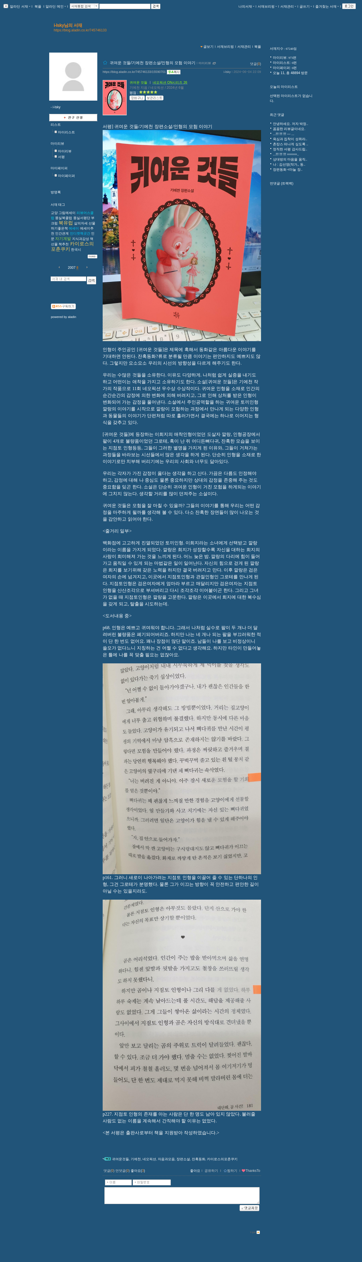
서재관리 (288, 6)
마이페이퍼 (59, 168)
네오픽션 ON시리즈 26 (170, 83)
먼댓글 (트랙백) (281, 183)
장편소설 (183, 1159)
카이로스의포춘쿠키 (222, 1159)
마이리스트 (66, 132)
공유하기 (211, 1171)
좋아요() (138, 1171)
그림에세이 (67, 213)
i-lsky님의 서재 (68, 25)
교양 (54, 213)
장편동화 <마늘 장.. (287, 170)
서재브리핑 (267, 6)
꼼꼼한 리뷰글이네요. (289, 129)
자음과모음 (166, 1159)
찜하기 (230, 1171)
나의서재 (246, 6)
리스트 (56, 125)
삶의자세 (81, 223)
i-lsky (227, 71)
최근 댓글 (277, 115)
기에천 (136, 1159)
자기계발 (63, 238)
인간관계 (62, 233)
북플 (38, 6)
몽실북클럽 (63, 218)
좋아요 (195, 1171)
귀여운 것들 (138, 83)
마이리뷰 (57, 144)
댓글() (255, 64)
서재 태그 (58, 205)
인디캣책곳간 (80, 233)
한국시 (76, 250)
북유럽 (66, 223)
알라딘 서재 (19, 6)
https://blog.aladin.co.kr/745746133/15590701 (134, 71)
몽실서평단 (81, 218)
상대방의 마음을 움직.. (290, 159)
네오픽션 (149, 1159)
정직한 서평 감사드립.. (290, 149)
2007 (72, 268)
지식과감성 (80, 239)
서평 (61, 157)
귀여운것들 (120, 1159)
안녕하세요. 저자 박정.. (290, 124)
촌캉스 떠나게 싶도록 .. (290, 144)
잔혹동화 (198, 1159)
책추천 (64, 244)
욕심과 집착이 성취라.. (290, 139)
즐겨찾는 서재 (327, 6)
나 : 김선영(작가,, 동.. (289, 164)
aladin (72, 317)
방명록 (56, 192)
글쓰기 (305, 6)
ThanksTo (251, 1171)
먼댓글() (122, 1171)
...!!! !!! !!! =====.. (286, 154)
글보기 (208, 47)
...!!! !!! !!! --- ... (283, 134)
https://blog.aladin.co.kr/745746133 (80, 30)
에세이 (74, 228)
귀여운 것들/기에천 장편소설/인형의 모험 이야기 (152, 62)
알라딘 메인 (56, 6)
